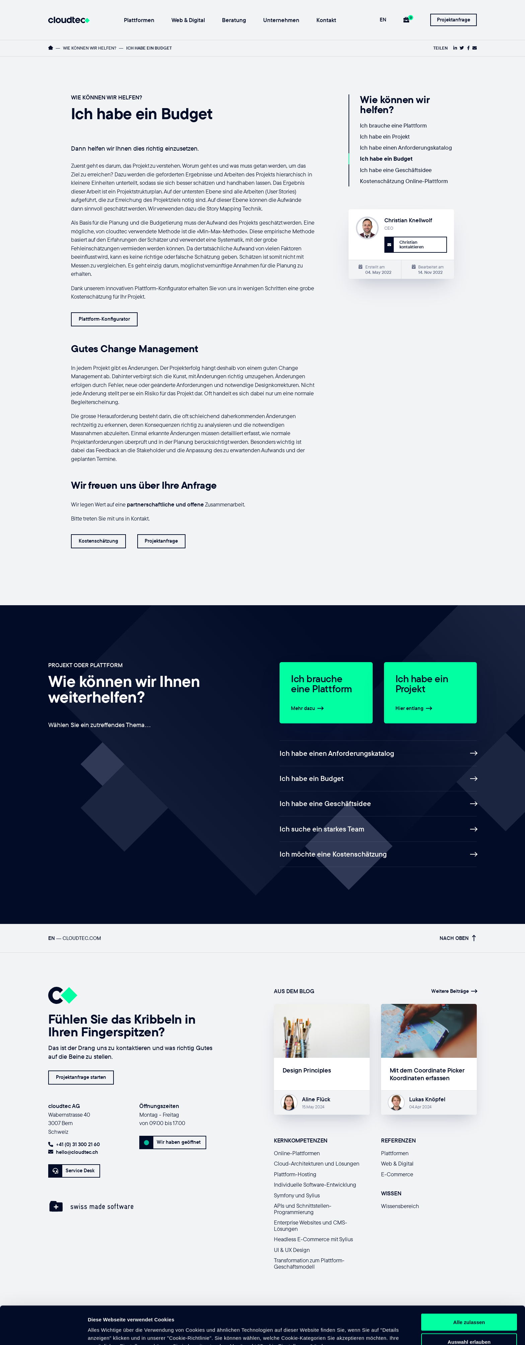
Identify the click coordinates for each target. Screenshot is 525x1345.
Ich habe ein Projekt (385, 136)
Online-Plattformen (297, 1153)
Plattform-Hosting (295, 1174)
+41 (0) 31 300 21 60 (74, 1144)
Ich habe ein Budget (386, 158)
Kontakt (326, 20)
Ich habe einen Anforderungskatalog (406, 147)
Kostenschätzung (98, 541)
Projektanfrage (453, 19)
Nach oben (457, 938)
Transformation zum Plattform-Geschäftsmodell (309, 1263)
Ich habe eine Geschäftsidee (396, 169)
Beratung (234, 20)
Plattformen (139, 20)
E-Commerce (397, 1174)
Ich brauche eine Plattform (393, 125)
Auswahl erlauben (469, 1306)
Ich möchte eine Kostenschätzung (378, 854)
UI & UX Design (292, 1249)
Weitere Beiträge (454, 991)
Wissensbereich (400, 1205)
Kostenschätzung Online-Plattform (404, 180)
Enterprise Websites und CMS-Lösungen (310, 1225)
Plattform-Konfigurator (104, 319)
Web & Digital (188, 20)
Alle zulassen (469, 1286)
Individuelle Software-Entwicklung (315, 1184)
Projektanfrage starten (81, 1077)
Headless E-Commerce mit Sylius (313, 1239)
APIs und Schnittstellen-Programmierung (302, 1208)
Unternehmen (281, 20)
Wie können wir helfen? (89, 48)
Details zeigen (356, 1332)
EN (383, 19)
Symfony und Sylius (297, 1195)
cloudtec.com (82, 938)
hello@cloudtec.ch (73, 1152)
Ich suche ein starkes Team (378, 828)
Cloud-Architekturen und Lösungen (316, 1163)
